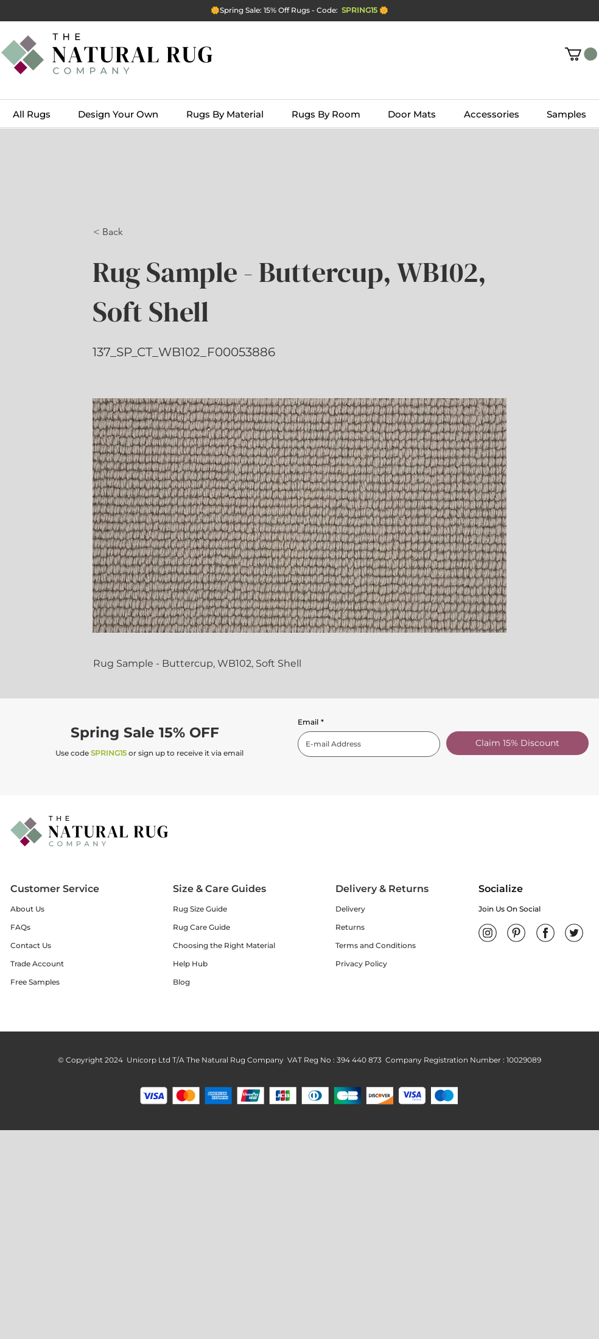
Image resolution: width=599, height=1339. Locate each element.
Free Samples (35, 981)
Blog (181, 981)
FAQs (20, 927)
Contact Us (30, 945)
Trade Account (37, 963)
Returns (350, 927)
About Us (27, 908)
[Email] (365, 744)
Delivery (350, 908)
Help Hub (190, 963)
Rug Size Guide (200, 908)
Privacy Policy (361, 963)
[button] (581, 54)
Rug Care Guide (201, 927)
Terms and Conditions (375, 945)
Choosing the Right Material (224, 945)
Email (311, 721)
